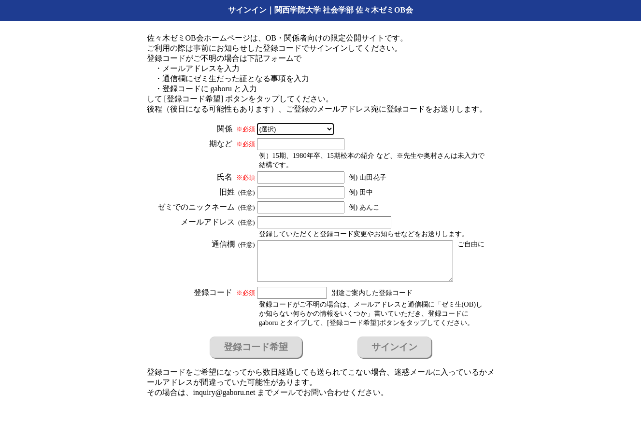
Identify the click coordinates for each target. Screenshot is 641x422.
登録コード (224, 292)
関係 (236, 129)
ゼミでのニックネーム (206, 207)
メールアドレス (218, 222)
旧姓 (237, 192)
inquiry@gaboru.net (224, 392)
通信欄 (233, 244)
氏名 (236, 177)
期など (232, 144)
